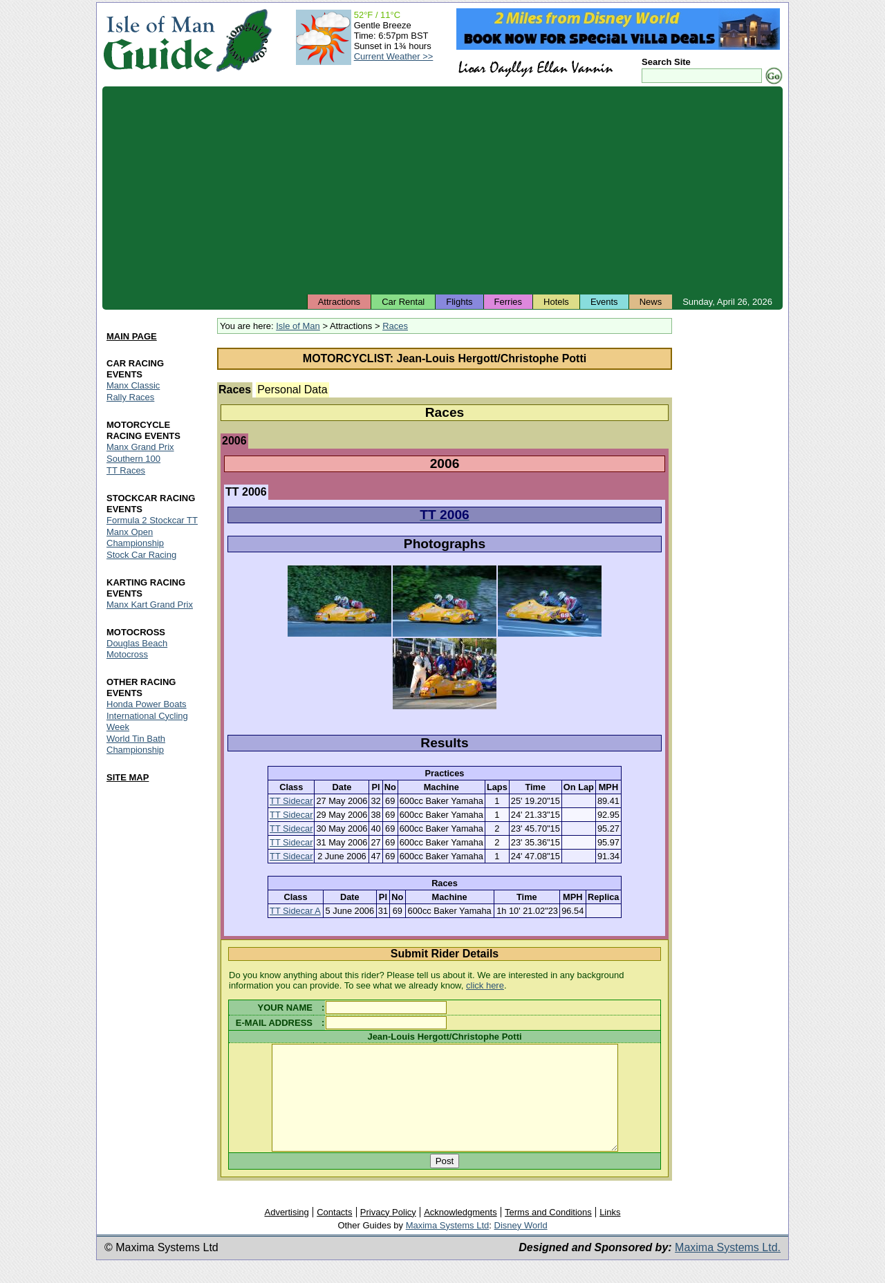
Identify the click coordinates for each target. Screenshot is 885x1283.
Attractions (339, 302)
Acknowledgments (460, 1233)
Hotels (556, 302)
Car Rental (403, 302)
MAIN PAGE (131, 336)
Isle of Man (298, 326)
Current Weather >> (394, 56)
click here (485, 985)
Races (395, 326)
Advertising (286, 1233)
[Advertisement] (442, 190)
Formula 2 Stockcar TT (152, 520)
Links (609, 1233)
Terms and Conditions (548, 1233)
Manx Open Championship (135, 537)
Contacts (334, 1233)
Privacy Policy (388, 1233)
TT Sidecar (291, 801)
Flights (459, 302)
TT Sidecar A (295, 911)
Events (604, 302)
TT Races (125, 470)
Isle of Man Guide (158, 40)
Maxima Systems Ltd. (728, 1268)
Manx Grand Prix (140, 447)
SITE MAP (127, 777)
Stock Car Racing (141, 555)
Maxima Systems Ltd (448, 1246)
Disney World (521, 1246)
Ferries (508, 302)
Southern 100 (133, 458)
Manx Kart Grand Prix (149, 604)
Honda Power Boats (146, 704)
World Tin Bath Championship (135, 744)
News (651, 302)
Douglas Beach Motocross (136, 648)
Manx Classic (133, 385)
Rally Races (130, 397)
